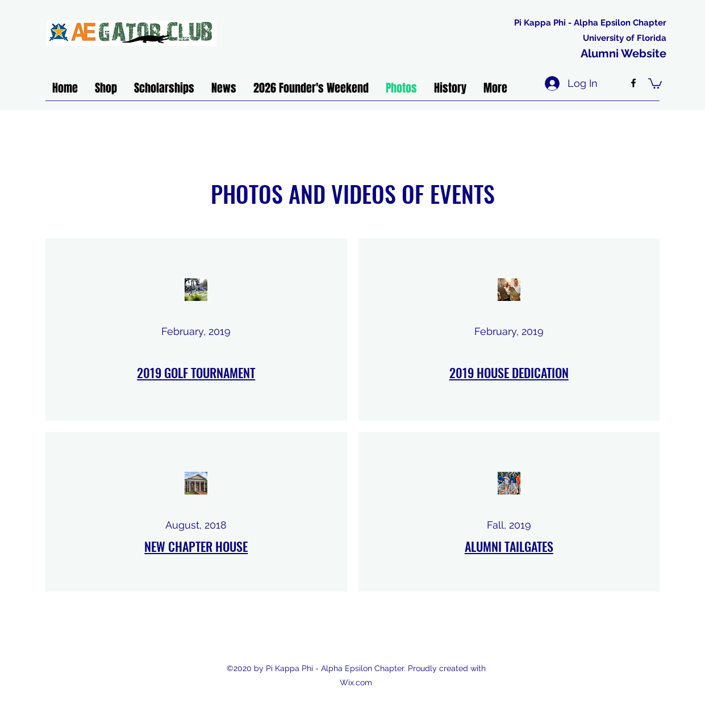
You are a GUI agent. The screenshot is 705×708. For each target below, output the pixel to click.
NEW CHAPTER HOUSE (196, 546)
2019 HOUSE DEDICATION (509, 372)
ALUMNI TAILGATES (509, 546)
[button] (655, 83)
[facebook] (633, 83)
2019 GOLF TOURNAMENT (196, 372)
